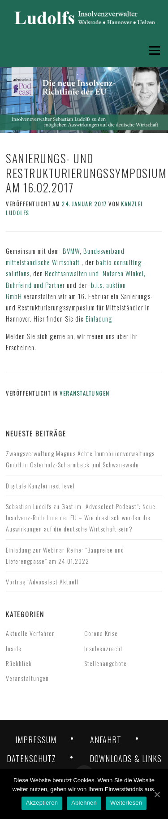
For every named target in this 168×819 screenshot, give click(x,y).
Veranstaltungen (85, 393)
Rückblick (19, 663)
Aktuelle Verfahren (30, 633)
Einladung (99, 318)
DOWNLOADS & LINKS (126, 758)
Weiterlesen (126, 802)
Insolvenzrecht (103, 648)
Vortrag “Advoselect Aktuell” (43, 581)
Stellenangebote (105, 663)
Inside (14, 648)
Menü (153, 50)
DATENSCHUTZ (31, 758)
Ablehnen (84, 802)
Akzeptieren (42, 802)
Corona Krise (101, 633)
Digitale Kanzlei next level (40, 485)
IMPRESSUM (35, 739)
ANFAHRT (105, 739)
